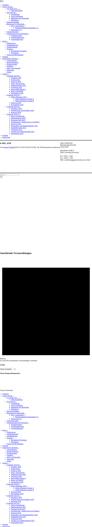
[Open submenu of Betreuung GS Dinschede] (25, 24)
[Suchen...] (9, 174)
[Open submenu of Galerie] (8, 74)
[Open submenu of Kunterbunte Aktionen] (18, 59)
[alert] (46, 309)
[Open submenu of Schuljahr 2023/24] (20, 107)
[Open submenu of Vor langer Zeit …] (20, 9)
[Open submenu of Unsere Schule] (13, 7)
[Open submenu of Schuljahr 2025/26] (20, 76)
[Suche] (1, 177)
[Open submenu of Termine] (13, 49)
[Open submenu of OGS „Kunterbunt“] (25, 26)
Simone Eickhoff (9, 147)
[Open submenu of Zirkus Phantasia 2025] (27, 97)
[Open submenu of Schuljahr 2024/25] (20, 95)
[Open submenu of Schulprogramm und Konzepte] (28, 34)
